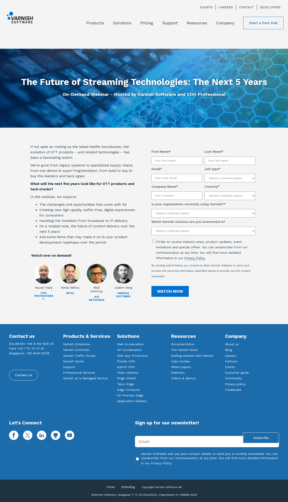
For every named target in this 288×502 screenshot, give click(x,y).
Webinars (178, 372)
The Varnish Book (184, 350)
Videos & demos (183, 378)
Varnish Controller (76, 350)
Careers (226, 7)
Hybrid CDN (125, 367)
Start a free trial (263, 23)
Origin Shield (126, 378)
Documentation (182, 344)
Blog (228, 350)
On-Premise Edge (130, 395)
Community (233, 378)
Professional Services (79, 372)
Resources (197, 23)
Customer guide (237, 372)
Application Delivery (132, 401)
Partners (231, 361)
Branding (128, 487)
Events (206, 7)
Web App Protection (132, 355)
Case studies (180, 361)
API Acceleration (129, 350)
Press (111, 487)
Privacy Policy (194, 258)
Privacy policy (235, 384)
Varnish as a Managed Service (85, 378)
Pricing (146, 23)
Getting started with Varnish (192, 355)
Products (95, 23)
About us (232, 344)
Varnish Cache (73, 361)
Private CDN (126, 361)
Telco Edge (125, 384)
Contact (246, 7)
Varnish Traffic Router (79, 355)
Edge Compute (128, 389)
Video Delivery (127, 372)
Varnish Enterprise (76, 344)
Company (225, 23)
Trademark (233, 389)
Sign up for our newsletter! (167, 423)
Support (170, 23)
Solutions (122, 23)
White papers (181, 367)
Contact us (23, 375)
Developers (270, 7)
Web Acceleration (130, 344)
